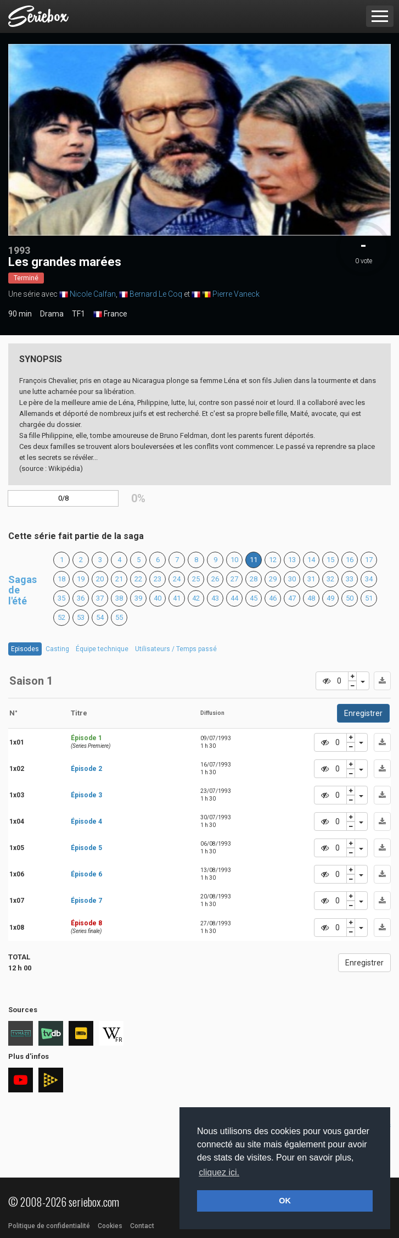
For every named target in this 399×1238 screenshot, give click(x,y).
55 (119, 617)
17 (369, 560)
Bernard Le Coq (156, 294)
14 (311, 560)
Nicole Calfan (93, 294)
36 (81, 598)
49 (330, 598)
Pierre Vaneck (236, 294)
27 (234, 579)
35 (61, 598)
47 (292, 598)
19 (81, 579)
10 (234, 560)
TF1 (78, 313)
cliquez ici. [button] (219, 1172)
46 (273, 598)
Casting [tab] (57, 649)
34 (369, 579)
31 (311, 579)
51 (369, 598)
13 (292, 560)
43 (215, 598)
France (110, 314)
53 (81, 617)
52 (61, 617)
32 (330, 579)
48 (311, 598)
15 (330, 560)
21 (119, 579)
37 (100, 598)
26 (215, 579)
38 (119, 598)
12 (273, 560)
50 (349, 598)
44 (234, 598)
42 (196, 598)
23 (157, 579)
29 (273, 579)
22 (138, 579)
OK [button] (285, 1200)
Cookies (110, 1226)
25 (196, 579)
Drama (52, 313)
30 (292, 579)
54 (100, 617)
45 (253, 598)
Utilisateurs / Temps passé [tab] (176, 649)
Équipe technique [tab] (102, 649)
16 (349, 560)
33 (349, 579)
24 (177, 579)
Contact (142, 1226)
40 (157, 598)
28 (253, 579)
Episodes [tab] (25, 649)
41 (177, 598)
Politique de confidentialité (49, 1226)
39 (138, 598)
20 (100, 579)
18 (61, 579)
